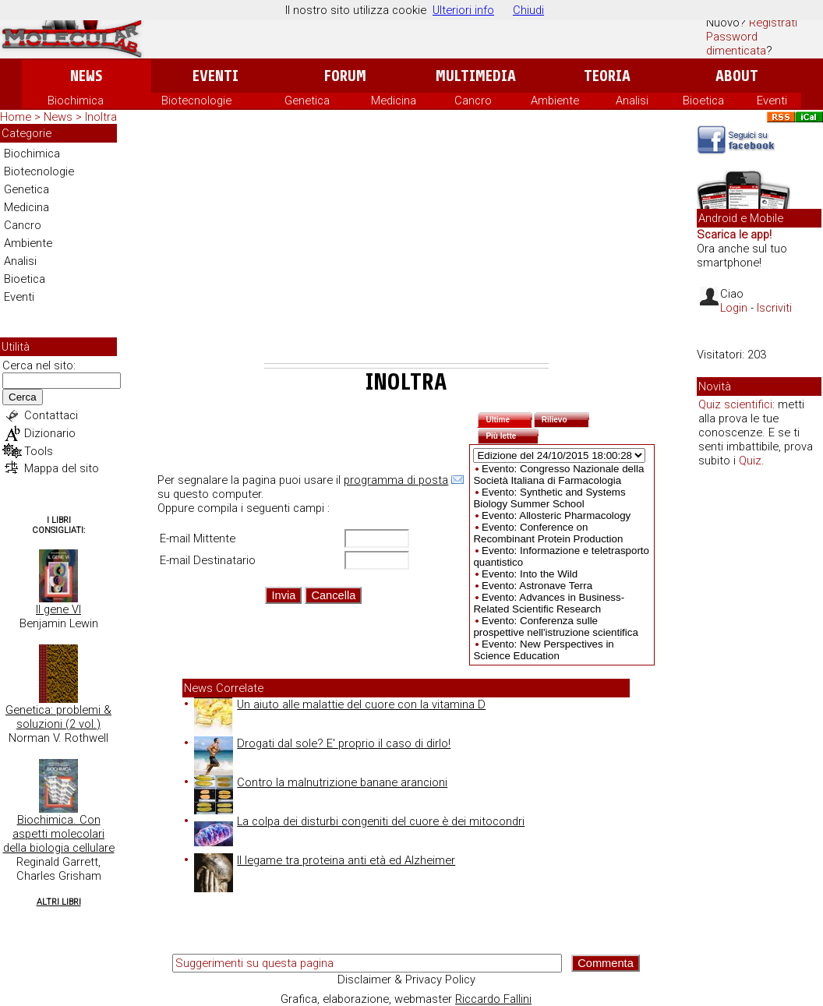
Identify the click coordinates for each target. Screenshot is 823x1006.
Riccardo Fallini (493, 999)
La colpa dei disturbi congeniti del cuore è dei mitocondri (359, 821)
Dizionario (50, 433)
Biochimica (76, 101)
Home (15, 117)
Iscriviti (774, 308)
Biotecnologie (196, 101)
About (736, 76)
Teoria (607, 76)
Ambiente (555, 101)
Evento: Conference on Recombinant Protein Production (548, 533)
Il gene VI (58, 609)
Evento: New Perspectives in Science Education (543, 650)
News (86, 76)
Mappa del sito (61, 468)
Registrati (773, 23)
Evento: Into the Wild (530, 574)
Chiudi (528, 10)
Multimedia (476, 76)
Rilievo (566, 418)
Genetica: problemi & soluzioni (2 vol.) (58, 717)
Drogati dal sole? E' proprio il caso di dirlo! (322, 743)
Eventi (215, 76)
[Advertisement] (406, 246)
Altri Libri (59, 902)
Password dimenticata (736, 44)
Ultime (509, 418)
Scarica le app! (734, 235)
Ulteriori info (463, 10)
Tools (38, 451)
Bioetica (703, 101)
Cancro (473, 101)
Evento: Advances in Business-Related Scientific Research (548, 603)
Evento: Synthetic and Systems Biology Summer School (549, 498)
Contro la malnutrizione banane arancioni (320, 782)
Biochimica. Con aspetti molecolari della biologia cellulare (59, 834)
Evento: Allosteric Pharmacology (556, 515)
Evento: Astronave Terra (537, 585)
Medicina (393, 101)
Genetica (307, 101)
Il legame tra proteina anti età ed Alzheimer (324, 860)
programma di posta (396, 480)
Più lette (512, 434)
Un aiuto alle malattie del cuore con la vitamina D (340, 704)
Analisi (632, 101)
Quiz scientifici (735, 404)
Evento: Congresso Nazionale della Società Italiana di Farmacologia (558, 474)
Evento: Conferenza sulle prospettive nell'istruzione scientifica (555, 626)
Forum (344, 76)
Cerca (23, 397)
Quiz (750, 461)
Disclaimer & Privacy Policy (406, 979)
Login (733, 308)
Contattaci (51, 415)
